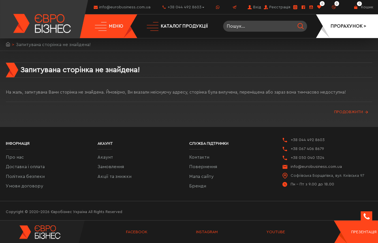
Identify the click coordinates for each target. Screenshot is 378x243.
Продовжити (348, 112)
